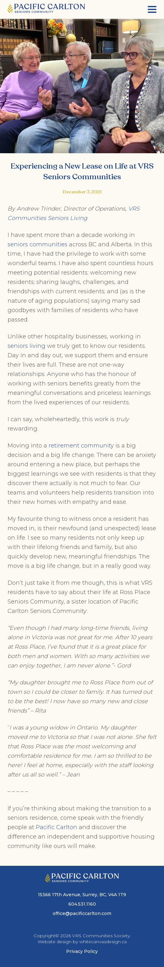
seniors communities (37, 244)
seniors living (26, 345)
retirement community (81, 445)
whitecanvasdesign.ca (103, 941)
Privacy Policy (82, 951)
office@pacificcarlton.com (82, 913)
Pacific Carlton (56, 827)
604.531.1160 (82, 904)
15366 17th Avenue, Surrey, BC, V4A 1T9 (82, 894)
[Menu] (152, 9)
